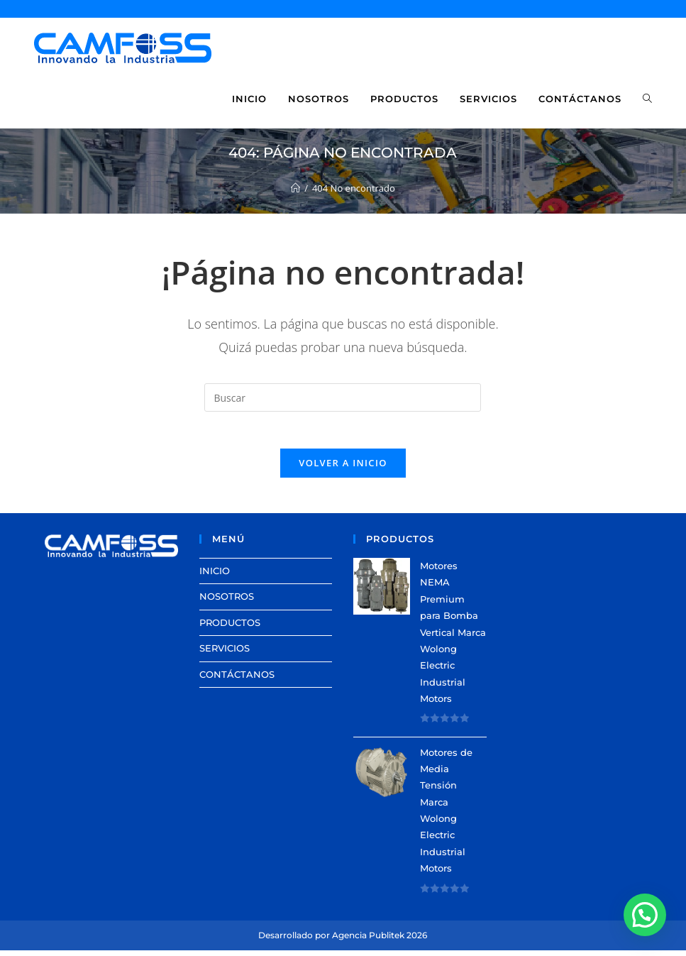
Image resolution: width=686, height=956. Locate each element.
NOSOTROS (226, 602)
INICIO (214, 576)
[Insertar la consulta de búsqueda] (342, 397)
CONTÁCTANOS (237, 680)
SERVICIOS (224, 653)
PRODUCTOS (229, 628)
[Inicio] (295, 188)
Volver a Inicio (343, 468)
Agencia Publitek (368, 940)
